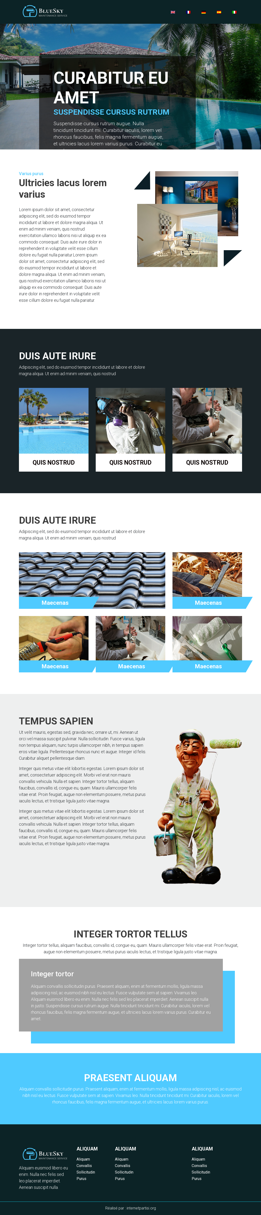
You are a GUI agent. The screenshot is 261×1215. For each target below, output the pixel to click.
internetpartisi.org (141, 1208)
